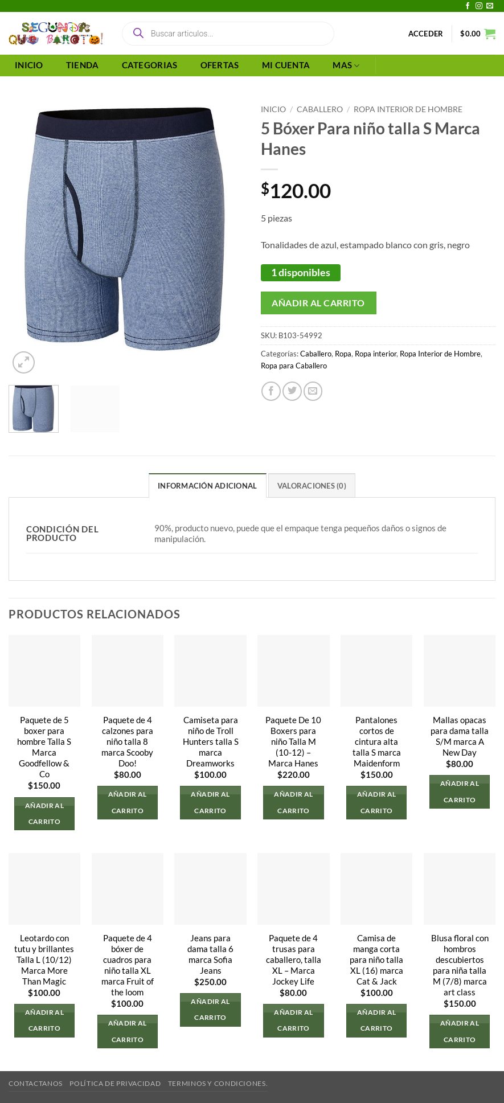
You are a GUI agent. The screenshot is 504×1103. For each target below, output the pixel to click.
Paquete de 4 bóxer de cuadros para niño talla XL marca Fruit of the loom (127, 965)
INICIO (29, 65)
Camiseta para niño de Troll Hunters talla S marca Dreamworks (211, 741)
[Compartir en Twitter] (292, 391)
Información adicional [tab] (207, 485)
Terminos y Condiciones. (218, 1083)
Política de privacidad (115, 1083)
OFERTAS (219, 65)
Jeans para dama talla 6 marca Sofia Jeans (210, 954)
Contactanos (36, 1083)
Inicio (273, 109)
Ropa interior (375, 353)
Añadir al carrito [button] (44, 813)
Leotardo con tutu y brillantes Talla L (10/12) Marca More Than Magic (44, 959)
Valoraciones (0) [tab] (311, 485)
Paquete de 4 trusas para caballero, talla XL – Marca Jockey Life (293, 959)
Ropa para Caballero (294, 365)
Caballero (320, 109)
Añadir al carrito (318, 302)
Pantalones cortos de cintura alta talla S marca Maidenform (377, 741)
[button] (426, 33)
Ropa (343, 353)
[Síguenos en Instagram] (479, 6)
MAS (346, 65)
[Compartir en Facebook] (271, 391)
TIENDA (82, 65)
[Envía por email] (313, 391)
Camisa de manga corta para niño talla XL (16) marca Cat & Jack (376, 959)
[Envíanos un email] (489, 6)
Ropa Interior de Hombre (408, 109)
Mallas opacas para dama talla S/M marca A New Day (460, 736)
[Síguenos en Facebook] (467, 6)
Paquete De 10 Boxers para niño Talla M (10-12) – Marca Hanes (293, 741)
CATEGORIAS (150, 65)
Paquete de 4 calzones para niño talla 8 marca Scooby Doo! (127, 741)
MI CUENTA (286, 65)
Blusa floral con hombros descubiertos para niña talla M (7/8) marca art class (460, 965)
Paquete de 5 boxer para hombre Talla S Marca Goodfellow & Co (44, 747)
